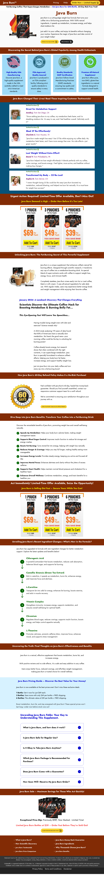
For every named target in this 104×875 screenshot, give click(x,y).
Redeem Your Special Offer (54, 42)
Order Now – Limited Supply (85, 2)
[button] (52, 728)
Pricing (56, 2)
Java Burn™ (10, 2)
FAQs (66, 2)
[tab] (52, 728)
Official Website (79, 42)
